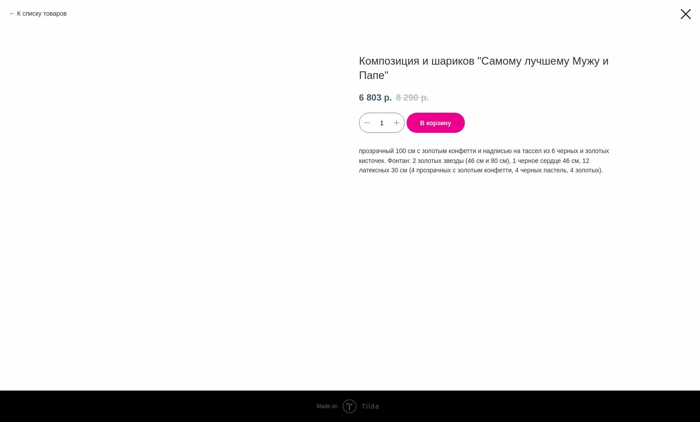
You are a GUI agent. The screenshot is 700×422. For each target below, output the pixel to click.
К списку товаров (42, 13)
